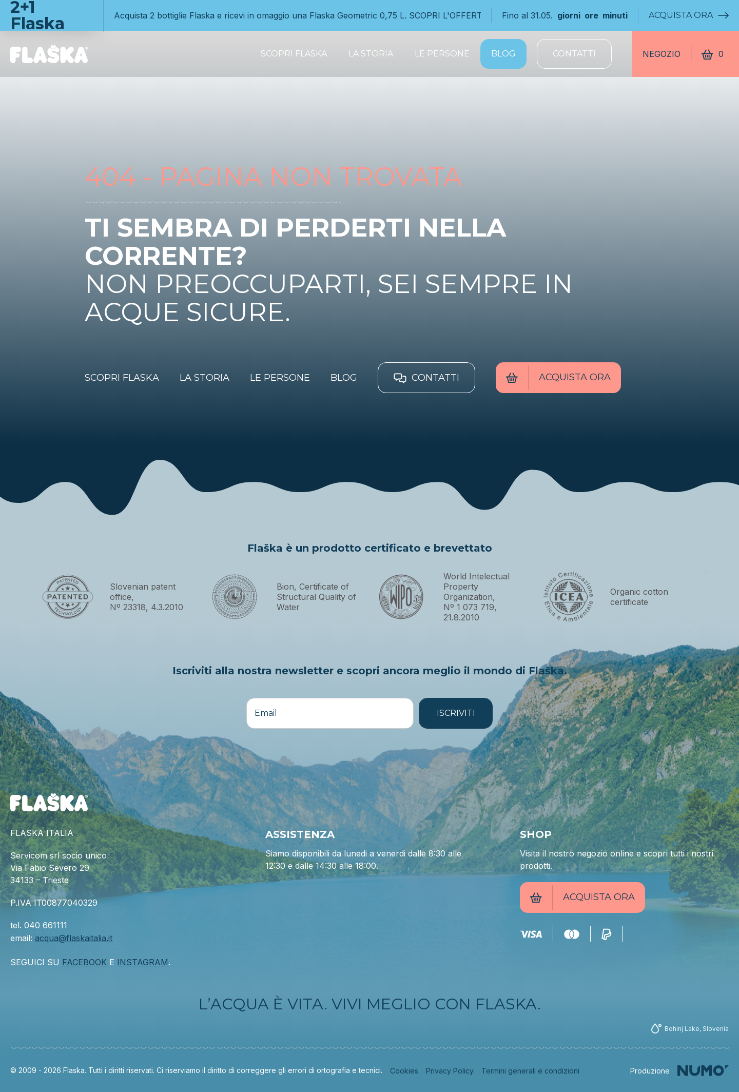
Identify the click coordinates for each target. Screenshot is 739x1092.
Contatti (574, 54)
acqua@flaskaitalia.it (73, 938)
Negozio (661, 54)
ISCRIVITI (456, 713)
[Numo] (679, 1070)
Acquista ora (685, 15)
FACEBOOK (84, 962)
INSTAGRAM (142, 962)
